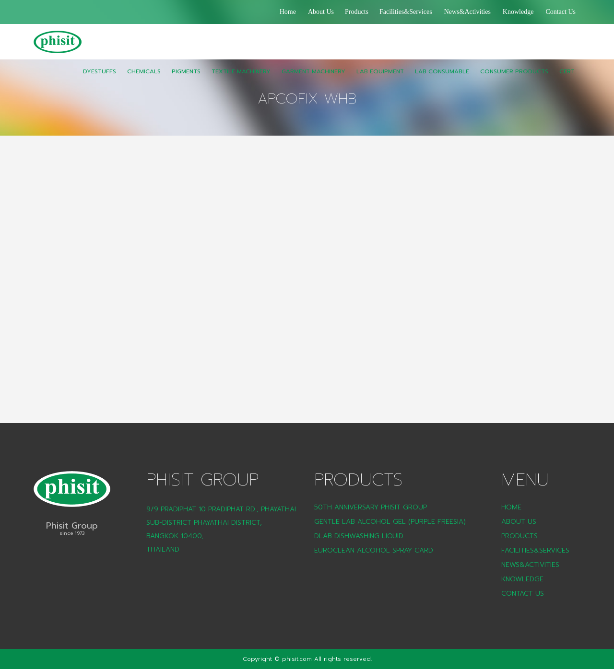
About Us (321, 11)
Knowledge (518, 11)
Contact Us (560, 11)
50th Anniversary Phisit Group (370, 507)
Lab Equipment (380, 78)
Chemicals (144, 78)
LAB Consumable (442, 78)
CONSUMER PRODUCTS (514, 78)
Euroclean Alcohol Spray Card (373, 550)
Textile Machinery (241, 78)
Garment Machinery (313, 78)
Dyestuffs (99, 78)
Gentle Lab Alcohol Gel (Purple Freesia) (390, 522)
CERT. (567, 78)
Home (288, 11)
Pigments (186, 78)
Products (356, 11)
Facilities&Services (405, 11)
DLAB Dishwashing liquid (358, 536)
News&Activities (467, 11)
